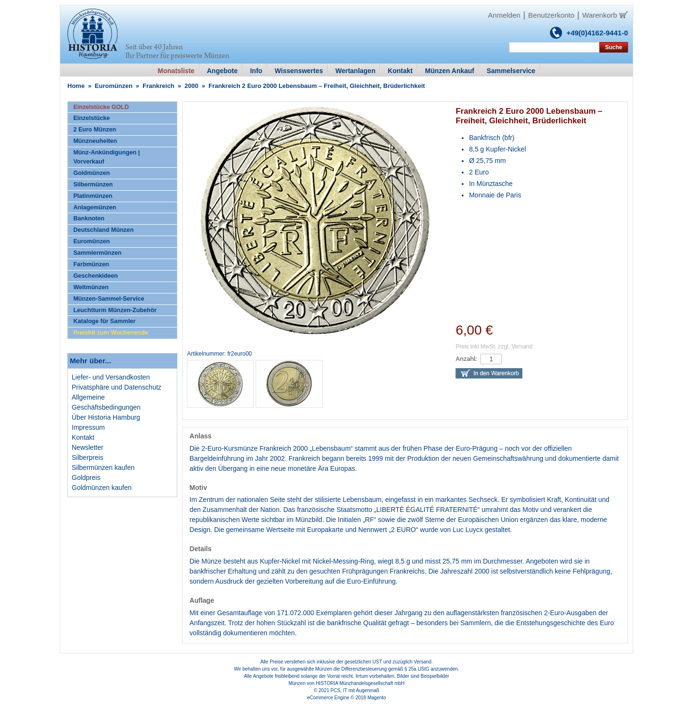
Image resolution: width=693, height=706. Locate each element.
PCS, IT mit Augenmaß (355, 690)
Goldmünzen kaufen (101, 487)
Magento (377, 697)
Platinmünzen (92, 196)
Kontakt (83, 437)
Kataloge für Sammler (104, 321)
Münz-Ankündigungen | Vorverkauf (106, 157)
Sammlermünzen (97, 253)
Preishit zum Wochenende (110, 332)
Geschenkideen (95, 275)
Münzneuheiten (95, 141)
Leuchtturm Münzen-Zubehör (114, 310)
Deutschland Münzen (103, 230)
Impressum (88, 427)
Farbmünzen (91, 264)
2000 (191, 85)
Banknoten (88, 218)
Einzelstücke (91, 118)
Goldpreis (86, 477)
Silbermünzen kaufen (103, 467)
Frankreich (158, 85)
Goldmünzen (91, 173)
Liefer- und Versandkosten (111, 377)
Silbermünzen (93, 184)
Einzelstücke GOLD (101, 107)
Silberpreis (87, 457)
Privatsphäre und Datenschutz (117, 387)
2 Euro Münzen (94, 129)
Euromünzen (113, 85)
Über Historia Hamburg (106, 417)
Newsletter (87, 447)
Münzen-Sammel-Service (108, 298)
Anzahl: (466, 358)
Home (76, 85)
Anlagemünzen (94, 207)
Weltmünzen (90, 287)
